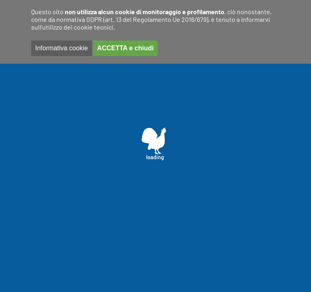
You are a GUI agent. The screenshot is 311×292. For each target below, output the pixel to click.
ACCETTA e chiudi (125, 48)
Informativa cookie (61, 48)
